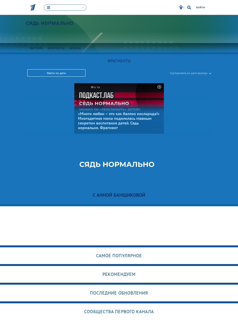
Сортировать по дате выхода (188, 73)
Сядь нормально (50, 23)
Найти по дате (56, 73)
